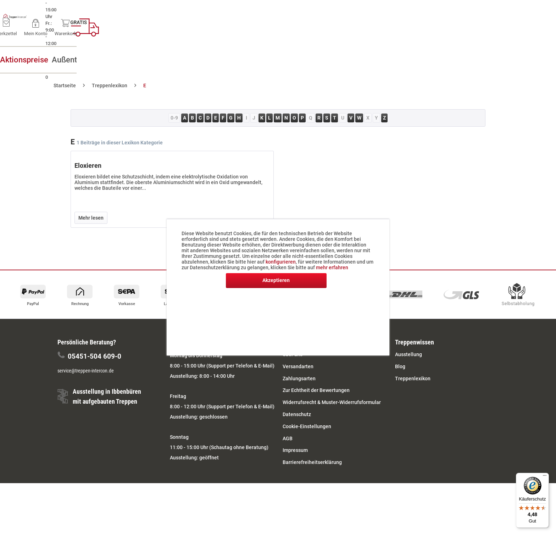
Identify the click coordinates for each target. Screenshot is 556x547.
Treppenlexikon (412, 378)
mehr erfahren (332, 267)
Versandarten (298, 366)
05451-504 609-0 (94, 356)
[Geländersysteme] (413, 60)
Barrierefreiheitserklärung (312, 462)
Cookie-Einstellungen (307, 426)
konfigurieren (281, 262)
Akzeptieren (276, 280)
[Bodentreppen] (324, 60)
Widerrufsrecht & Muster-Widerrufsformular (332, 402)
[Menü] (544, 477)
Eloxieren (87, 165)
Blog (400, 366)
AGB (288, 438)
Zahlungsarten (299, 378)
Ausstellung (408, 354)
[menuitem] (408, 24)
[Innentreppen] (243, 60)
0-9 (174, 118)
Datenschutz (297, 414)
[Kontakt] (489, 60)
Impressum (295, 450)
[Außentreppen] (161, 60)
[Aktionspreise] (79, 60)
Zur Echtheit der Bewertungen (316, 390)
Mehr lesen (91, 218)
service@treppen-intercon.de (85, 371)
